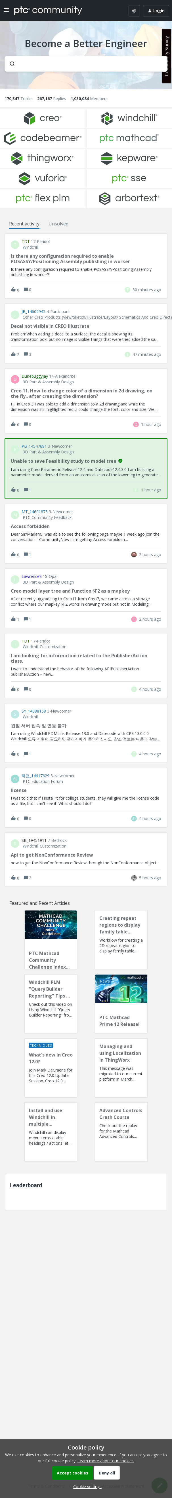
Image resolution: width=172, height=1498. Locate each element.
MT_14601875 (35, 512)
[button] (86, 1486)
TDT (26, 242)
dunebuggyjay (35, 376)
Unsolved (58, 224)
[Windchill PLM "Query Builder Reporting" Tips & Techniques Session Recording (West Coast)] (50, 1004)
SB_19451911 (34, 840)
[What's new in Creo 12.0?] (50, 1068)
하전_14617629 (35, 776)
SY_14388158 (34, 711)
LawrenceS (32, 576)
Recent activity (24, 224)
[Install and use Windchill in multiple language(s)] (50, 1132)
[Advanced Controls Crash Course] (121, 1132)
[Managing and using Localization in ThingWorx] (121, 1068)
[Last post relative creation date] (147, 290)
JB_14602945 (33, 312)
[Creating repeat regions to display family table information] (121, 939)
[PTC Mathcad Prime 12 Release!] (121, 1004)
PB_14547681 (34, 446)
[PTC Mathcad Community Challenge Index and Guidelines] (50, 939)
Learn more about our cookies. (106, 1460)
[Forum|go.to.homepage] (48, 10)
